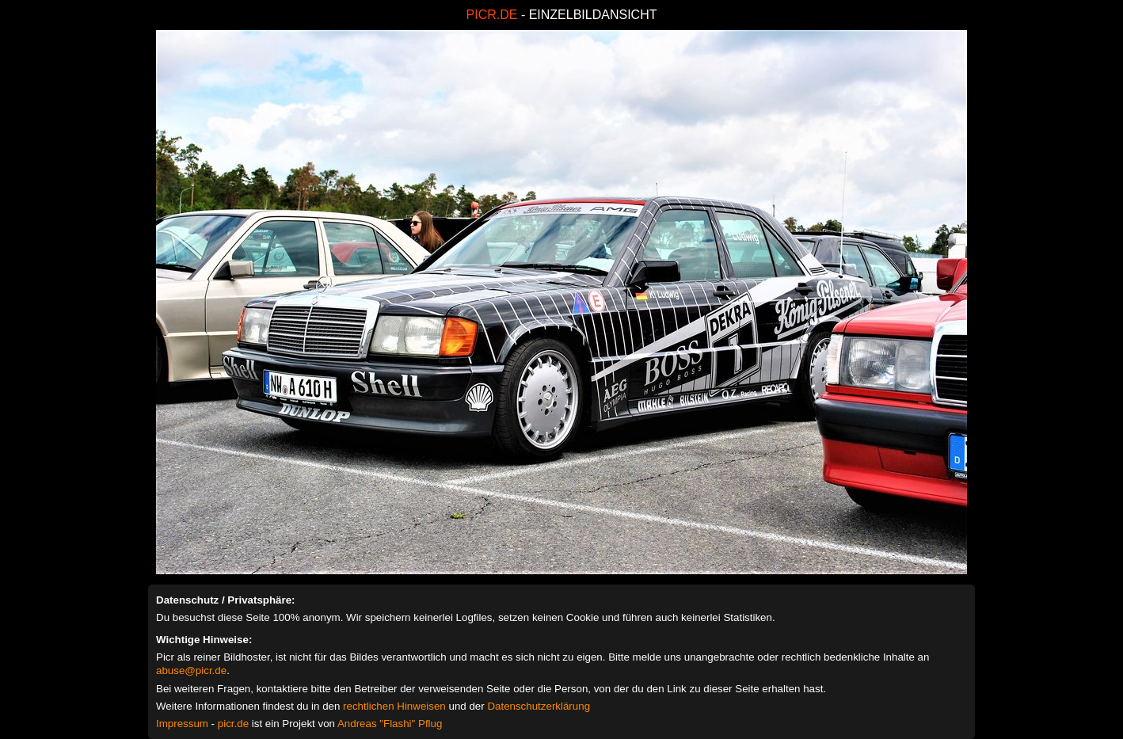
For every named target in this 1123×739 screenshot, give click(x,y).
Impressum (182, 723)
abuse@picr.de (191, 670)
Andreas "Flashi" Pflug (389, 723)
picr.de (233, 723)
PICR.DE (492, 14)
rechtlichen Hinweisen (394, 706)
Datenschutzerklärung (538, 706)
